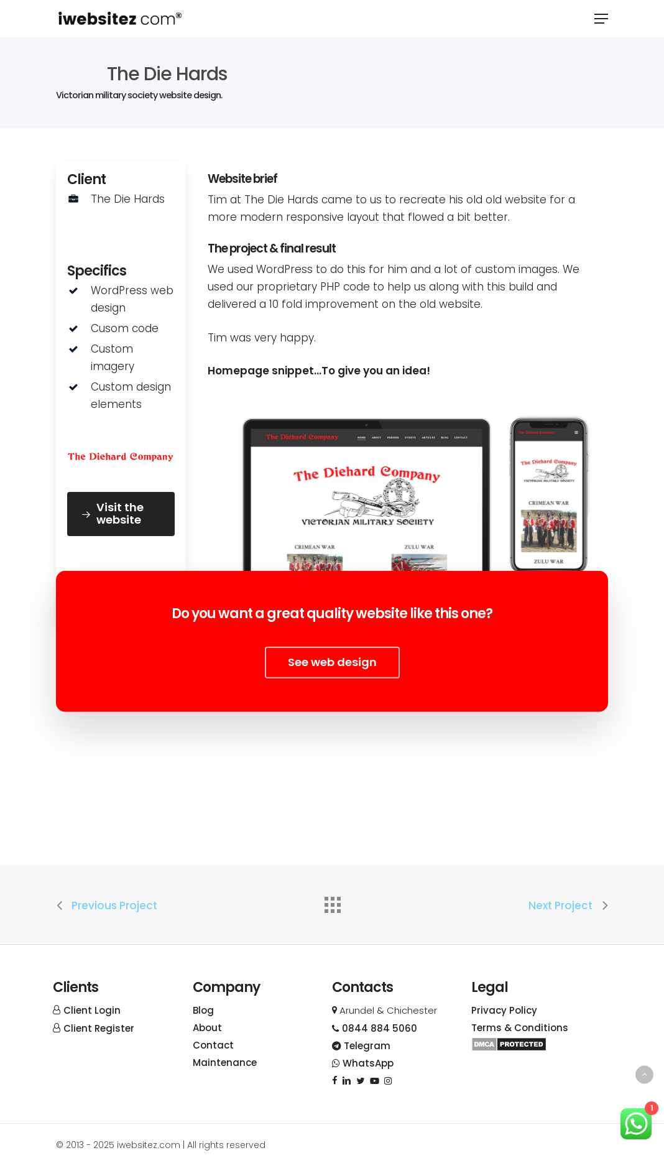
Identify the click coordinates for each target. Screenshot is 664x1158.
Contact (213, 1045)
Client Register (98, 1028)
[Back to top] (644, 1074)
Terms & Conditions (519, 1027)
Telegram (361, 1045)
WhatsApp (363, 1063)
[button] (601, 18)
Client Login (92, 1010)
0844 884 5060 (374, 1028)
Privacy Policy (504, 1010)
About (207, 1027)
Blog (203, 1010)
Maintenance (225, 1062)
